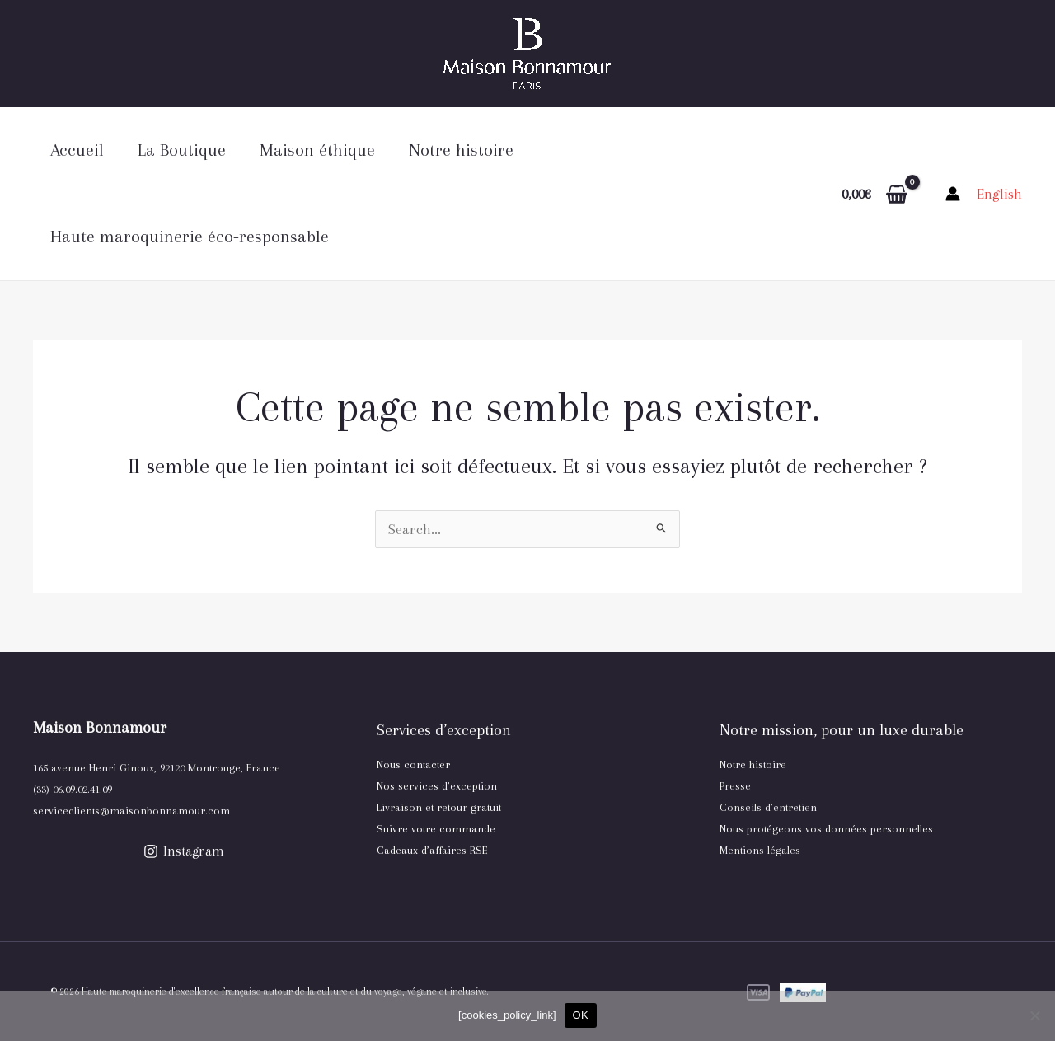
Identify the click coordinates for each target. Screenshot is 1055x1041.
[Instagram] (184, 851)
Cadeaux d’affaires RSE (432, 850)
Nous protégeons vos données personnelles (826, 829)
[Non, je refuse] (1034, 1015)
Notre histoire (753, 764)
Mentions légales (760, 850)
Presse (735, 786)
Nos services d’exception (437, 786)
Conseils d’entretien (768, 807)
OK (580, 1015)
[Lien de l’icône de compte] (952, 193)
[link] (999, 193)
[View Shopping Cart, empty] (875, 194)
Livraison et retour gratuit (439, 807)
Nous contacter (413, 764)
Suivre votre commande (436, 829)
